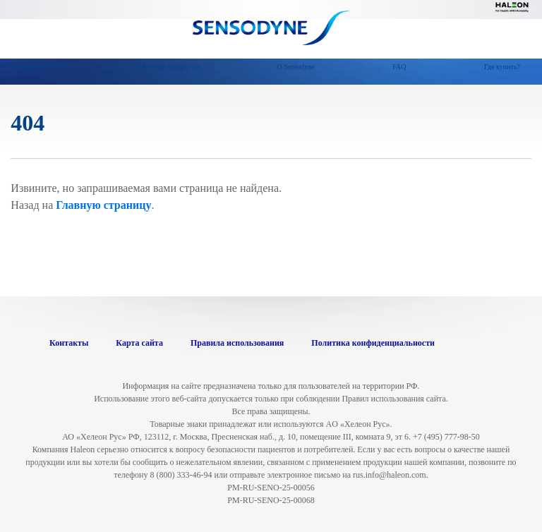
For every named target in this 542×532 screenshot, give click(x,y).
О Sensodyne (295, 67)
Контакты (68, 343)
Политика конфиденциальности (373, 343)
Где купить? (502, 67)
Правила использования (237, 343)
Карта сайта (139, 343)
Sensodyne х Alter (38, 67)
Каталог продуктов (171, 67)
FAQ (399, 67)
